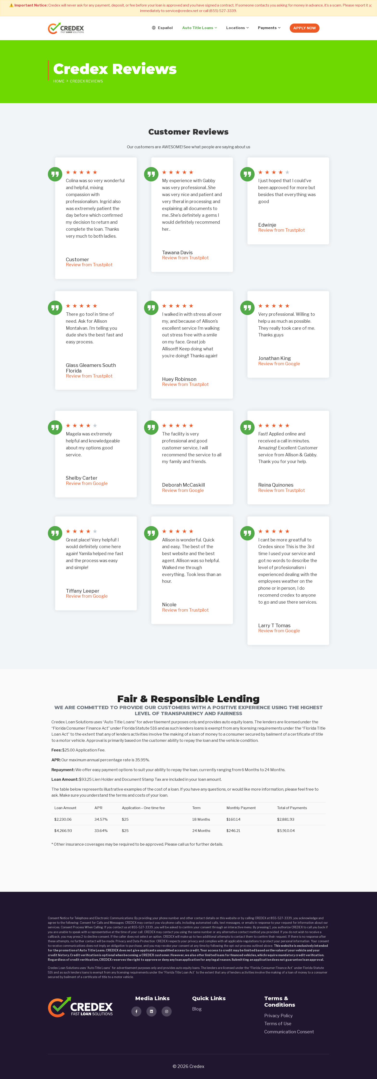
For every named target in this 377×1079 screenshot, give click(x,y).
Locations (235, 28)
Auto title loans (197, 28)
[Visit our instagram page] (167, 1011)
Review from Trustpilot (89, 264)
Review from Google (279, 363)
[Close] (370, 6)
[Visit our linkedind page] (151, 1011)
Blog (197, 1008)
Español (162, 28)
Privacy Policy (278, 1015)
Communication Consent (289, 1031)
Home (58, 81)
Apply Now (304, 28)
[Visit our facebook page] (136, 1011)
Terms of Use (277, 1023)
